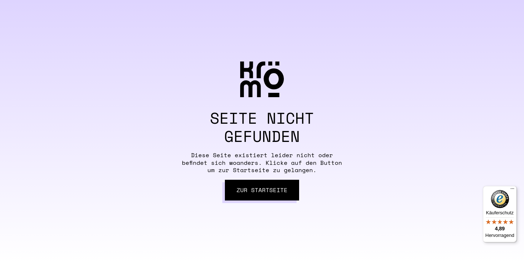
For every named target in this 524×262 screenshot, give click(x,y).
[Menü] (512, 190)
